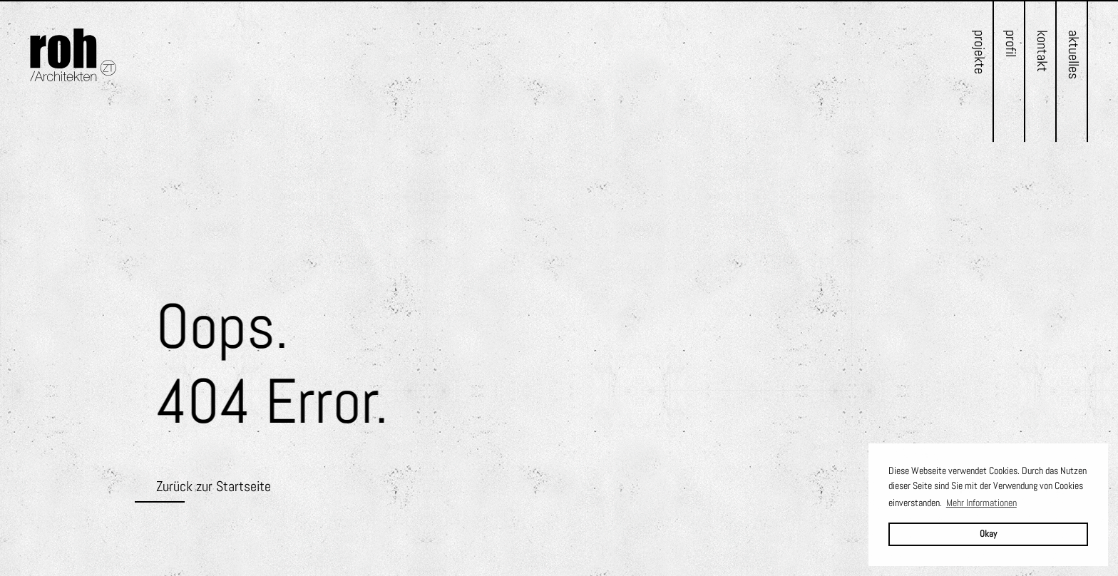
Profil (1011, 43)
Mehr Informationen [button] (981, 502)
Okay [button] (988, 534)
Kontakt (1042, 51)
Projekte (979, 52)
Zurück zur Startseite (213, 486)
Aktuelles (1074, 54)
